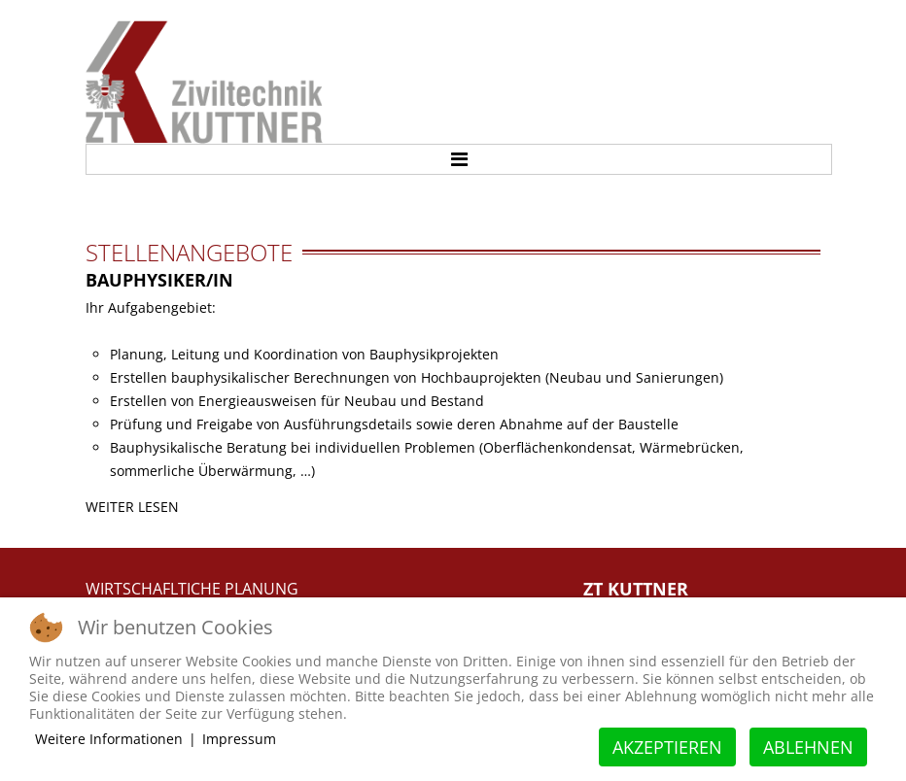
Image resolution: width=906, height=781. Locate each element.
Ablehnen (808, 747)
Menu (459, 159)
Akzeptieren (667, 747)
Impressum (239, 739)
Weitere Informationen (109, 739)
